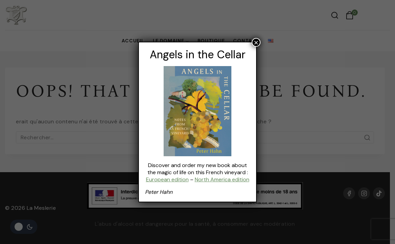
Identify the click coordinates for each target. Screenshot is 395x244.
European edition (167, 179)
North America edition (221, 179)
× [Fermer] (256, 42)
